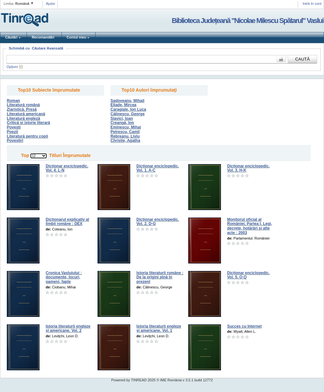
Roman (13, 100)
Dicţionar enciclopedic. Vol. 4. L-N (67, 168)
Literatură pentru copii (27, 136)
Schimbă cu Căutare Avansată (36, 48)
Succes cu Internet (244, 326)
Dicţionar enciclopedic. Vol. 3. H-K (248, 168)
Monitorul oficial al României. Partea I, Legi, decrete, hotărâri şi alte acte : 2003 (249, 226)
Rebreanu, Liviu (125, 136)
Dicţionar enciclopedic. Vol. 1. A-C (157, 168)
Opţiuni (12, 67)
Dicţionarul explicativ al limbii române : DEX (67, 221)
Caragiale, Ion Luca (128, 109)
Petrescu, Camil (125, 131)
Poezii (12, 131)
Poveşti (14, 127)
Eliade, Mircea (123, 105)
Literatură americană (26, 114)
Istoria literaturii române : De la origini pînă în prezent (159, 277)
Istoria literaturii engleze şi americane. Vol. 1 (158, 328)
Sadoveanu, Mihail (127, 100)
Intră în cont (312, 4)
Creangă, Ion (122, 122)
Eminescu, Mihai (125, 127)
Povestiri (15, 140)
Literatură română (23, 105)
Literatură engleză (23, 118)
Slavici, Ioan (121, 118)
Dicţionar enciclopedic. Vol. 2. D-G (157, 221)
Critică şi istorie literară (28, 122)
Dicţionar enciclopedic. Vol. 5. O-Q (248, 275)
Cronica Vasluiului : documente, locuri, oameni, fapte (64, 277)
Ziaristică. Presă (22, 109)
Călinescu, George (127, 114)
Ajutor (50, 4)
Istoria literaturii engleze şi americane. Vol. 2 (68, 328)
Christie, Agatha (125, 140)
